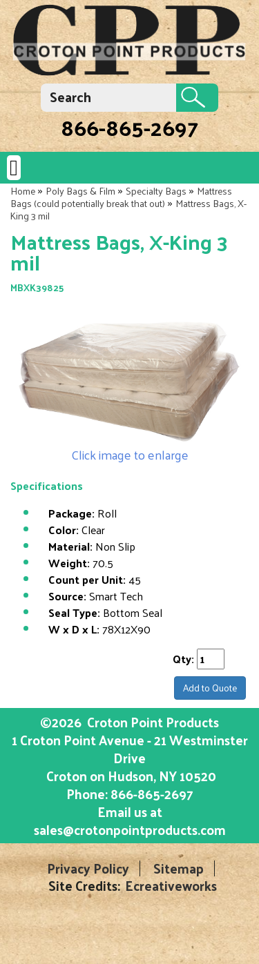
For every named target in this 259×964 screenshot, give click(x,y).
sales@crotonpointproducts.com (130, 829)
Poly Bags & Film (80, 190)
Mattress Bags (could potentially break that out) (121, 197)
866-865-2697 (129, 127)
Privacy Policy (88, 868)
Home (22, 190)
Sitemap (178, 868)
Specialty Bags (156, 190)
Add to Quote (210, 687)
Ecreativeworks (171, 886)
